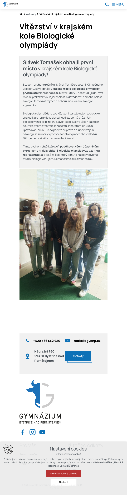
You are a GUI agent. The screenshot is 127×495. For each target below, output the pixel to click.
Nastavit (63, 484)
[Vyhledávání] (107, 4)
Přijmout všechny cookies (63, 475)
